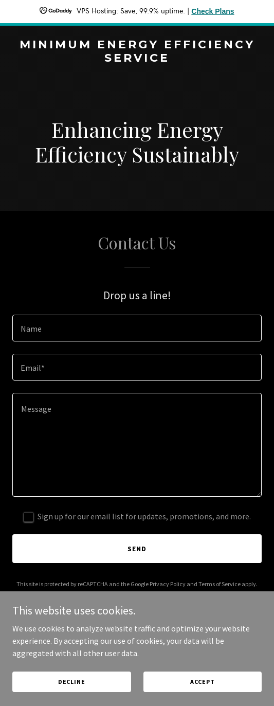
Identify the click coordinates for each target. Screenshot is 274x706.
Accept (202, 681)
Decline (71, 681)
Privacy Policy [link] (168, 584)
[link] (137, 58)
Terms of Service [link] (219, 584)
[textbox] (137, 328)
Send (137, 548)
